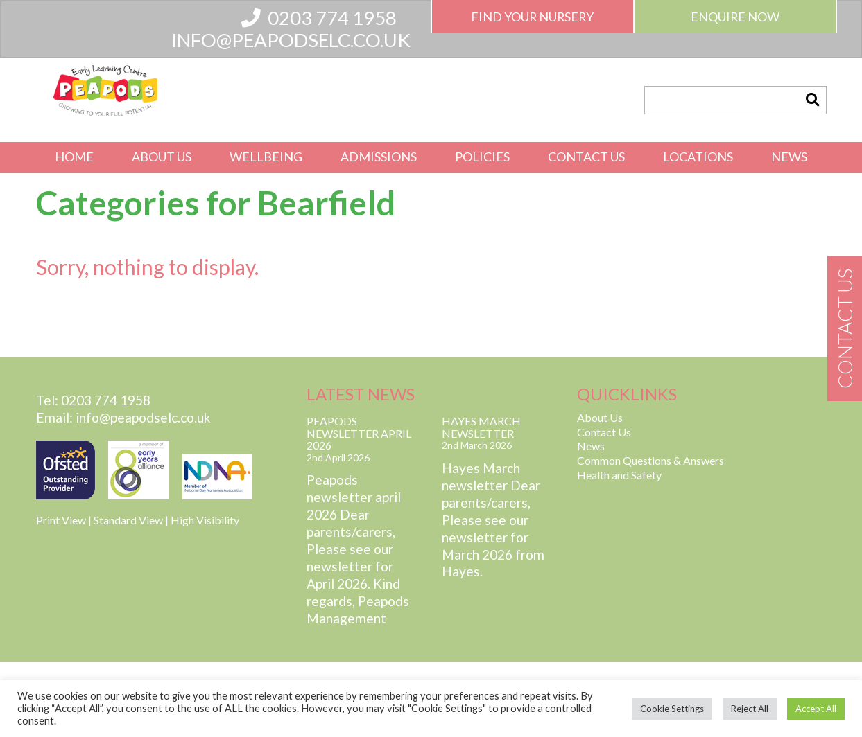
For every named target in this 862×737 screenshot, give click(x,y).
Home (74, 156)
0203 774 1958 (319, 17)
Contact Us (586, 156)
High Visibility (205, 519)
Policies (482, 156)
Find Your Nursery (532, 16)
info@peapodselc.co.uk (291, 39)
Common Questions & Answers (650, 460)
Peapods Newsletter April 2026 (359, 433)
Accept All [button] (815, 708)
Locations (698, 156)
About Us (161, 156)
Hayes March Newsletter (481, 427)
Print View (61, 519)
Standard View (128, 519)
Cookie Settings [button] (672, 708)
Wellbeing (266, 156)
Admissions (379, 156)
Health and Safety (619, 474)
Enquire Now (735, 16)
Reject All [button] (749, 708)
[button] (812, 100)
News (789, 156)
